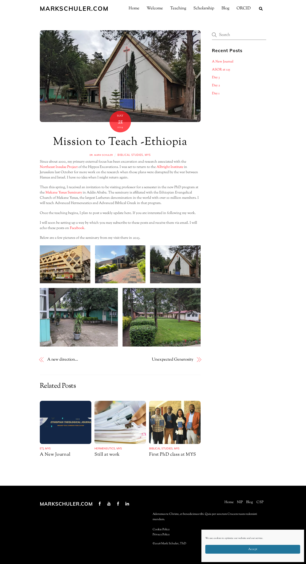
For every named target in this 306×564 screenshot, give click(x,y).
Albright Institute (170, 167)
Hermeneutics (104, 448)
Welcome (155, 8)
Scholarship (203, 8)
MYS (148, 154)
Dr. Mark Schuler (101, 155)
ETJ (42, 448)
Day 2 (216, 85)
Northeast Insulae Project (59, 167)
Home (134, 8)
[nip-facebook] (118, 503)
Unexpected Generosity (172, 359)
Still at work (107, 454)
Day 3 (216, 77)
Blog (225, 8)
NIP (240, 502)
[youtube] (109, 503)
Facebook (77, 228)
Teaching (178, 8)
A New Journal (55, 454)
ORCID (244, 8)
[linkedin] (127, 503)
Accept (252, 549)
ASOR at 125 (221, 69)
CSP (259, 502)
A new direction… (62, 359)
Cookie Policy (161, 529)
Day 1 (216, 93)
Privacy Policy (161, 535)
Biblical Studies (130, 154)
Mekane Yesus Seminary (63, 192)
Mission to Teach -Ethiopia (120, 142)
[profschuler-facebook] (100, 503)
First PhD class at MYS (172, 454)
